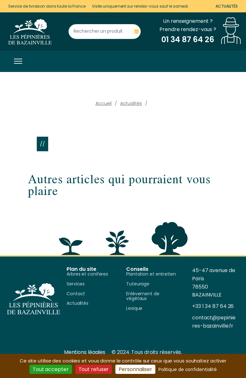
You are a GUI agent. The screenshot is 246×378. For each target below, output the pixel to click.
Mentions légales (84, 352)
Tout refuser (94, 369)
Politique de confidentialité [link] (188, 369)
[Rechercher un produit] (104, 31)
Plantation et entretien (151, 274)
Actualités (227, 6)
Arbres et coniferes (87, 274)
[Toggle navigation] (16, 61)
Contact (76, 294)
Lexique (134, 308)
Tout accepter (51, 369)
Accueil (103, 103)
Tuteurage (137, 284)
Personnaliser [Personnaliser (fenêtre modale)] (135, 369)
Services (76, 284)
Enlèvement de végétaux (142, 296)
